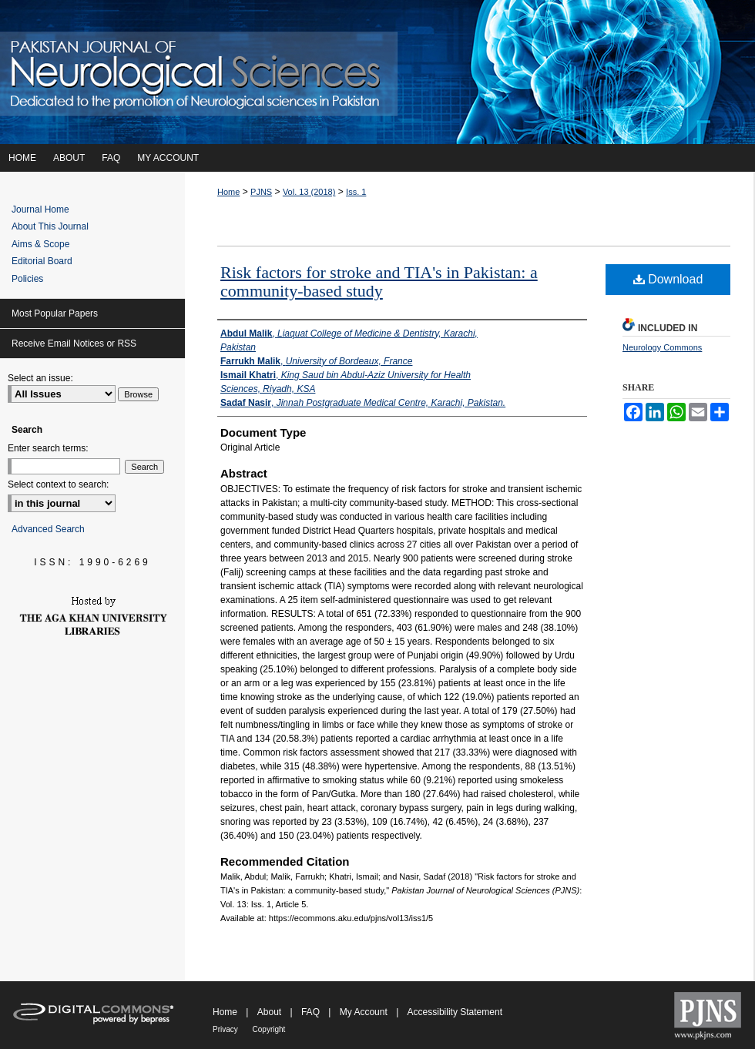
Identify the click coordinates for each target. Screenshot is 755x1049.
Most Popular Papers (55, 313)
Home (228, 191)
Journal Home (40, 209)
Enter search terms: (48, 448)
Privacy (226, 1029)
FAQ (311, 1012)
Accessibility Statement (455, 1012)
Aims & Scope (40, 244)
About (270, 1012)
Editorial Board (42, 261)
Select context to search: (58, 484)
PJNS (261, 191)
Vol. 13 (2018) (309, 191)
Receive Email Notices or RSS (74, 343)
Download (668, 279)
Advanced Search (48, 529)
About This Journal (50, 226)
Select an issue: (40, 378)
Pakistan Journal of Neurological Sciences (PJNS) (377, 72)
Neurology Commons (662, 347)
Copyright (269, 1029)
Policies (27, 278)
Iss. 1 (356, 191)
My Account (365, 1012)
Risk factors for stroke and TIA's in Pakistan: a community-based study (379, 281)
